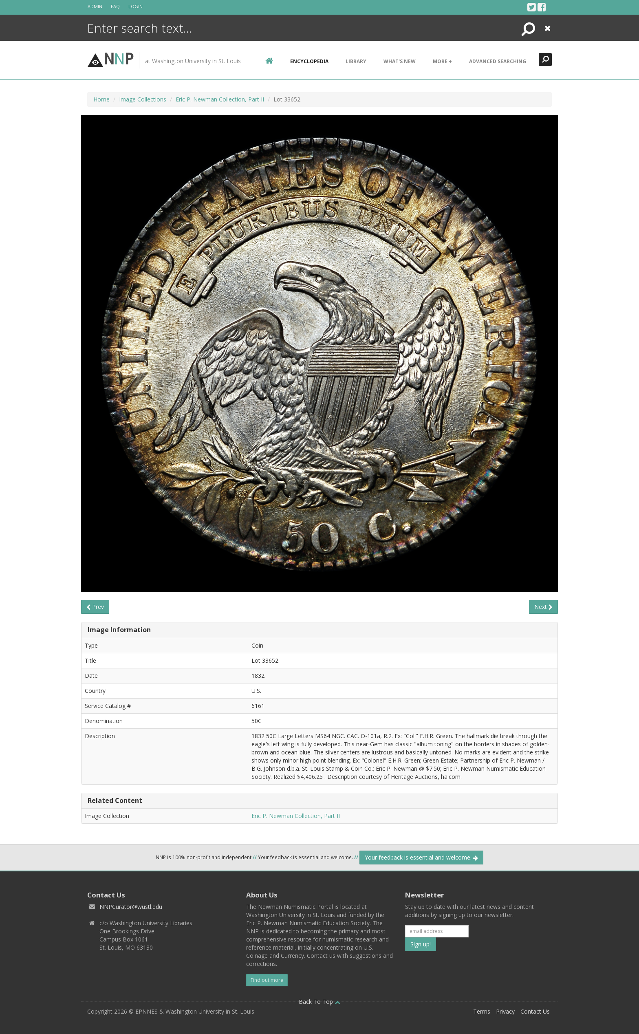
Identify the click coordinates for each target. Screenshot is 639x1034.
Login (135, 6)
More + (442, 61)
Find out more (267, 980)
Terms (481, 1011)
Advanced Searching (497, 61)
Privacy (505, 1011)
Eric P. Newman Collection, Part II (220, 99)
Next (543, 607)
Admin (95, 6)
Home (101, 99)
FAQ (115, 6)
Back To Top (319, 1001)
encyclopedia (309, 61)
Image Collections (142, 99)
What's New (399, 61)
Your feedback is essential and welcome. (421, 857)
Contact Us (535, 1011)
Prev (95, 607)
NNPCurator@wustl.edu (130, 907)
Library (356, 61)
